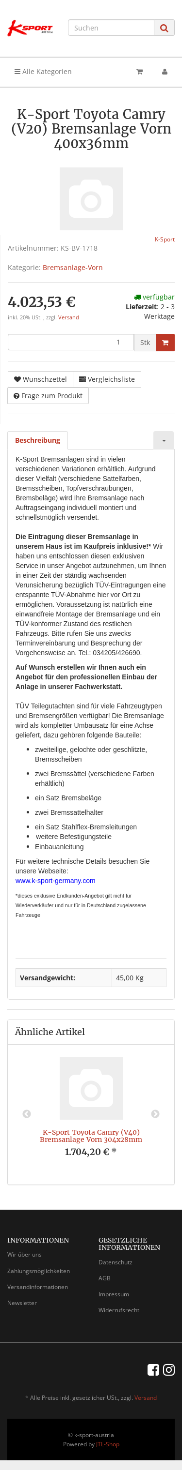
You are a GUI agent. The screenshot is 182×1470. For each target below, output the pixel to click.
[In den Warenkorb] (165, 342)
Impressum (114, 1294)
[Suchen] (111, 27)
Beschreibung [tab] (37, 440)
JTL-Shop (107, 1444)
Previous (26, 1114)
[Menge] (71, 342)
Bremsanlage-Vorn (73, 267)
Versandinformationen (37, 1287)
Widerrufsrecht (119, 1310)
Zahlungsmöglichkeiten (38, 1271)
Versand (68, 317)
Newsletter (22, 1303)
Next (155, 1114)
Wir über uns (24, 1254)
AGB (105, 1278)
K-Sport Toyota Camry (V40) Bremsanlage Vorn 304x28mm (91, 1136)
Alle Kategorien (43, 71)
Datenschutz (115, 1262)
